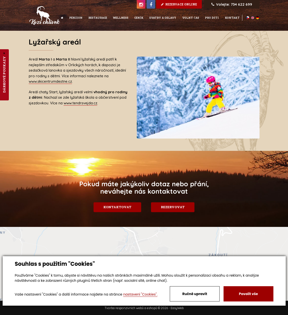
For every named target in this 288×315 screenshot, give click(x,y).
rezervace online (179, 4)
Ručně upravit (194, 293)
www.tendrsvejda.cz (80, 103)
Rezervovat (174, 207)
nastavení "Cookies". (140, 294)
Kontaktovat (116, 207)
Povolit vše (248, 293)
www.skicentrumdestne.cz (50, 81)
